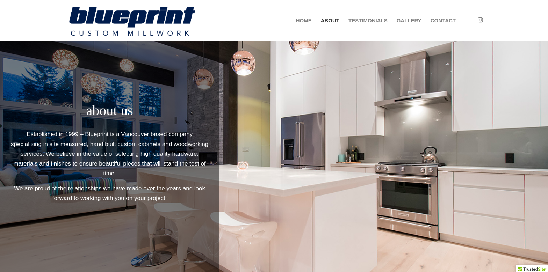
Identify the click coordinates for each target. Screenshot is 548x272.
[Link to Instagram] (480, 20)
